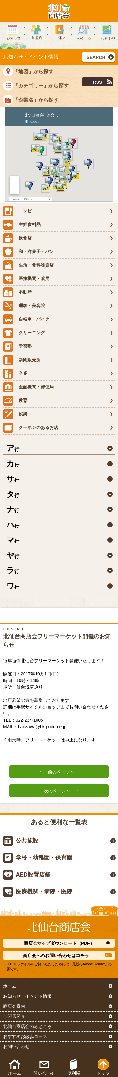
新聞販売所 (22, 360)
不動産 (17, 292)
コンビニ (19, 211)
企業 (15, 374)
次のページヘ (57, 791)
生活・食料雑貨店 (28, 265)
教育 (15, 401)
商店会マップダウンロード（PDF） (59, 943)
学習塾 (17, 346)
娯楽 (15, 414)
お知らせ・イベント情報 (27, 996)
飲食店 (17, 238)
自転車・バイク (26, 319)
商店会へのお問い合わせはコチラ (56, 955)
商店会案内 (14, 1006)
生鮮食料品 (22, 225)
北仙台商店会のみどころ (27, 1026)
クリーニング (24, 333)
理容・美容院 (24, 306)
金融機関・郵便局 (28, 387)
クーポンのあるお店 (30, 428)
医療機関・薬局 (26, 279)
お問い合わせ (16, 1046)
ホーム (9, 986)
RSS (97, 82)
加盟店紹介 (14, 1016)
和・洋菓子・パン (28, 252)
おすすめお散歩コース (25, 1036)
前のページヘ (61, 772)
